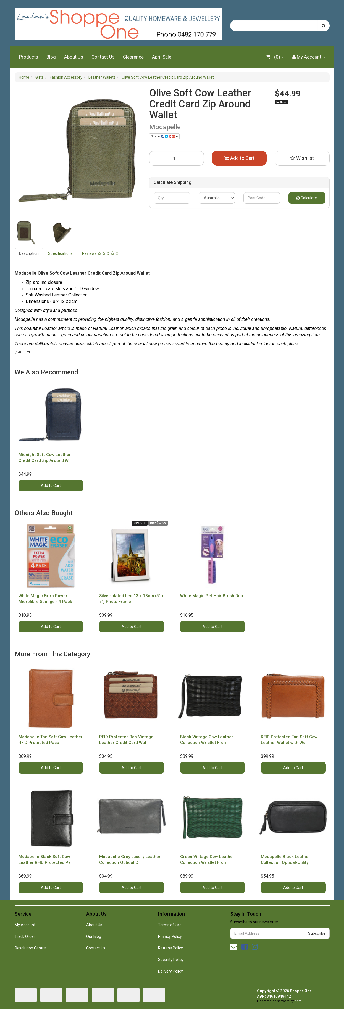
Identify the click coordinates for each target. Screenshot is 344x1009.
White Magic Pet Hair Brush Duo (211, 595)
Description (29, 253)
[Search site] (324, 25)
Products (28, 57)
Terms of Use (170, 925)
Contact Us (103, 57)
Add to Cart (239, 158)
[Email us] (233, 947)
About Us (73, 57)
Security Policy (170, 959)
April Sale (161, 57)
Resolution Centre (30, 948)
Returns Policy (170, 948)
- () (275, 57)
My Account (25, 925)
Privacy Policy (170, 936)
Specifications (60, 253)
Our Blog (93, 936)
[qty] (172, 198)
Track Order (25, 936)
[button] (302, 158)
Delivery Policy (170, 971)
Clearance (133, 57)
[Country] (217, 198)
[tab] (29, 253)
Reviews (100, 253)
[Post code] (261, 198)
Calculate (306, 198)
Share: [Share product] (164, 136)
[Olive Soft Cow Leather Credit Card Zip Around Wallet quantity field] (176, 158)
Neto (298, 1001)
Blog (51, 57)
